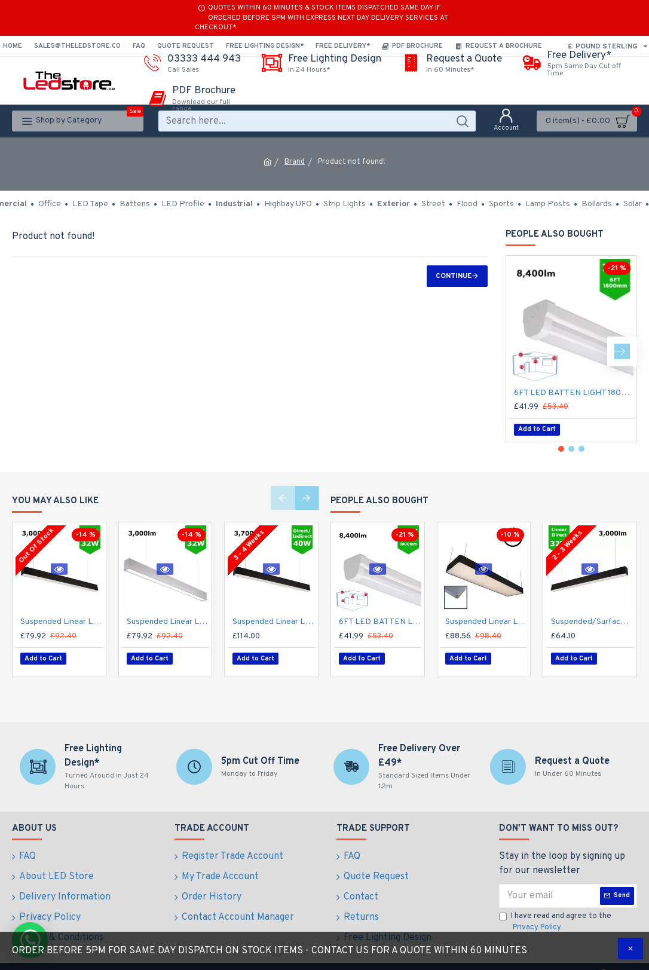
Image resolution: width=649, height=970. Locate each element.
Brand (294, 162)
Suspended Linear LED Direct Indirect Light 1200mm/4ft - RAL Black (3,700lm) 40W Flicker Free (273, 622)
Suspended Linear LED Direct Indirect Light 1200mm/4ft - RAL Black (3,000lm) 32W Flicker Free (61, 622)
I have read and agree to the (555, 916)
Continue (454, 276)
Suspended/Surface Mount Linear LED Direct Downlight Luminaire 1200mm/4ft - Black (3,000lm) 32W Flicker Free (592, 622)
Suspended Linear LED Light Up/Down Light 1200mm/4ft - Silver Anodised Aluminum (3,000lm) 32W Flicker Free (168, 622)
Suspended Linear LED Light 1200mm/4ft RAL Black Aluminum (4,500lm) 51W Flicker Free (486, 622)
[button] (622, 351)
